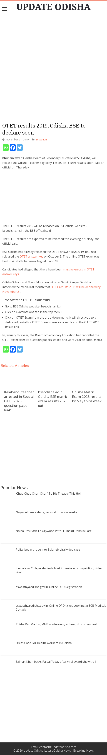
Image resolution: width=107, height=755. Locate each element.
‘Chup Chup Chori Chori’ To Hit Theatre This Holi (48, 493)
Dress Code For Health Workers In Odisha (44, 643)
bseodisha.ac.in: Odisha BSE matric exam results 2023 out (53, 399)
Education (41, 139)
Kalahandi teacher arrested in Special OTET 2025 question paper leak (19, 401)
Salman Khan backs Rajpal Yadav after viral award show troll (56, 662)
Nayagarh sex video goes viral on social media (46, 512)
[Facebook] (13, 147)
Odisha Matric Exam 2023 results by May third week (86, 396)
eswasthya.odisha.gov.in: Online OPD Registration (49, 587)
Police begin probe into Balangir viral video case (48, 550)
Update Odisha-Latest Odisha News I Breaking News (58, 750)
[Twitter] (20, 147)
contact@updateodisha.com (57, 747)
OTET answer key (32, 256)
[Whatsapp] (6, 147)
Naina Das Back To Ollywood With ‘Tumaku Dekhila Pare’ (54, 531)
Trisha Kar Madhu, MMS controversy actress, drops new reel (56, 624)
